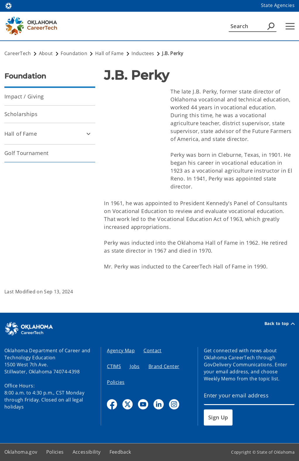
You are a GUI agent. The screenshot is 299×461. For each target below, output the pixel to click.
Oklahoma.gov (20, 452)
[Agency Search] (271, 26)
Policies (115, 382)
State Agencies (278, 5)
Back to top (279, 323)
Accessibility (87, 452)
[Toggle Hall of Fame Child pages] (88, 134)
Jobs (135, 366)
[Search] (252, 26)
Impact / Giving (24, 96)
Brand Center (164, 366)
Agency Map (121, 350)
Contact (152, 350)
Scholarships (20, 114)
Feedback (120, 452)
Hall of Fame (20, 133)
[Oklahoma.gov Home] (8, 5)
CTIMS (114, 366)
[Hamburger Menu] (290, 26)
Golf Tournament (26, 152)
